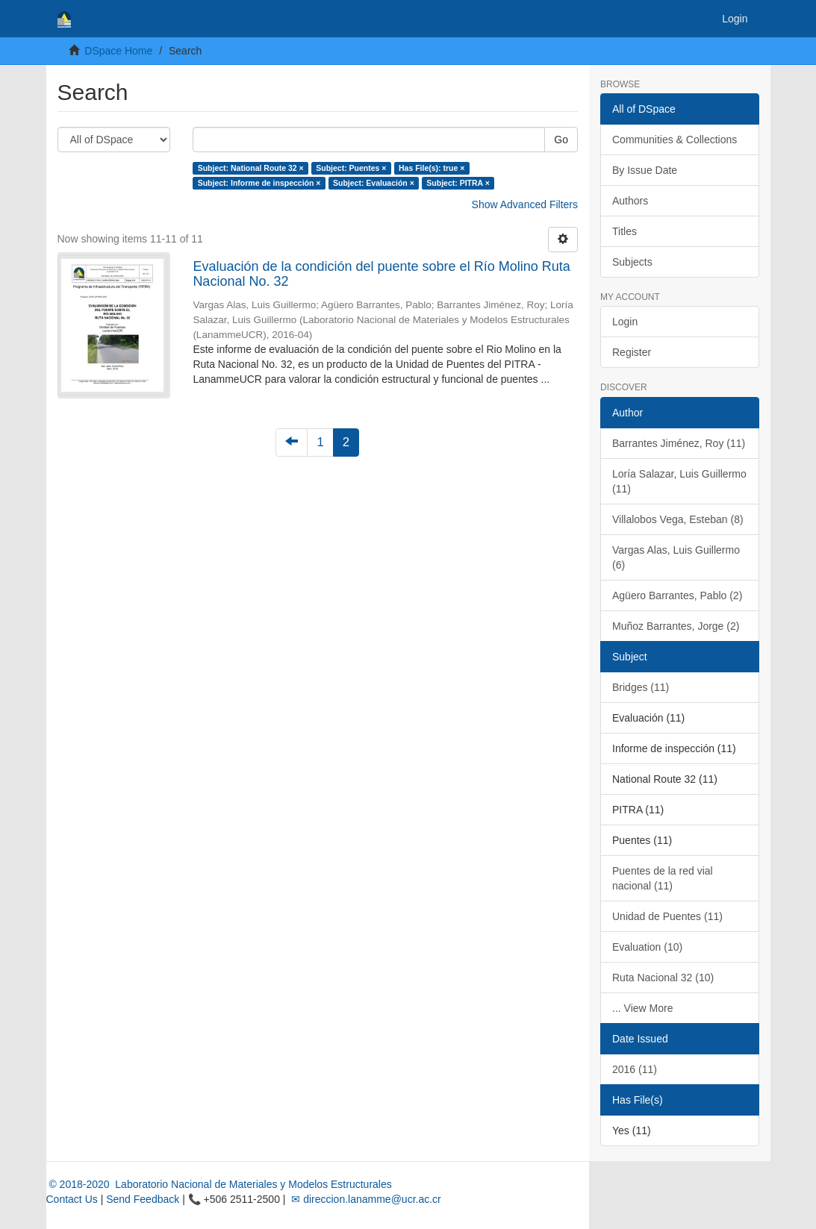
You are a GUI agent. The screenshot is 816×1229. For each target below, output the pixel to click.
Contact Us (72, 1199)
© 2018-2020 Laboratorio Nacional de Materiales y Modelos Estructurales (219, 1184)
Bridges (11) (640, 687)
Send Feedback (142, 1199)
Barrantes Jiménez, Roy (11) (678, 443)
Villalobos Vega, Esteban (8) (678, 519)
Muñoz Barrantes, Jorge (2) (675, 626)
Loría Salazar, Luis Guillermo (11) (679, 481)
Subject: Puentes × (351, 167)
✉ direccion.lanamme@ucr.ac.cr (364, 1199)
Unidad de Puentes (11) (667, 916)
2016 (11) (634, 1069)
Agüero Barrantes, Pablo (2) (677, 595)
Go (561, 140)
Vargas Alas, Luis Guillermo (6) (676, 557)
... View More (642, 1008)
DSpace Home (118, 51)
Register (631, 352)
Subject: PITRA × (458, 182)
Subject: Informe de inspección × (259, 182)
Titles (624, 231)
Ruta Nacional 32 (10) (663, 977)
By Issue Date (644, 170)
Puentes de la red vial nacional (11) (662, 878)
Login (625, 322)
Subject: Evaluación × (373, 182)
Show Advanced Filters (525, 204)
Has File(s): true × (431, 167)
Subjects (632, 262)
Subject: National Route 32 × (251, 167)
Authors (630, 201)
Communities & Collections (674, 140)
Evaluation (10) (647, 947)
